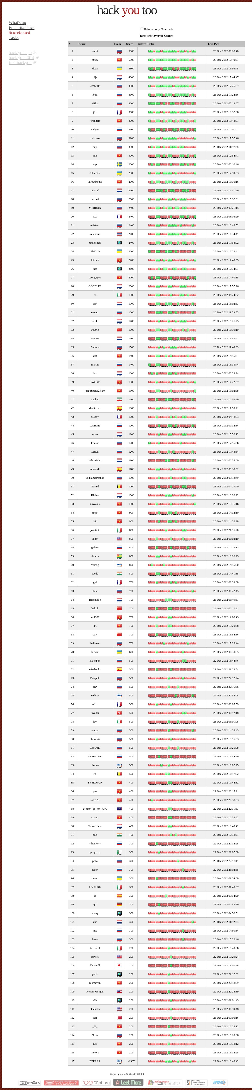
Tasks (13, 37)
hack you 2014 (21, 57)
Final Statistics (21, 27)
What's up (17, 22)
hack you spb (20, 52)
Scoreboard (19, 32)
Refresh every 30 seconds (158, 29)
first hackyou (20, 62)
